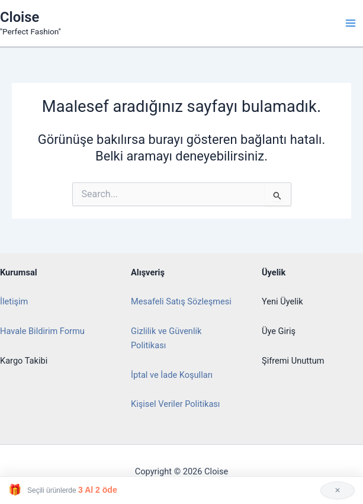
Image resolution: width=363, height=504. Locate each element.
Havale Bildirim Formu (42, 331)
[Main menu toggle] (350, 23)
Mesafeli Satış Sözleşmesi (181, 301)
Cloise (19, 17)
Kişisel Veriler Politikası (175, 404)
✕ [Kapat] (337, 490)
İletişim (14, 301)
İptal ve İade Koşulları (172, 375)
